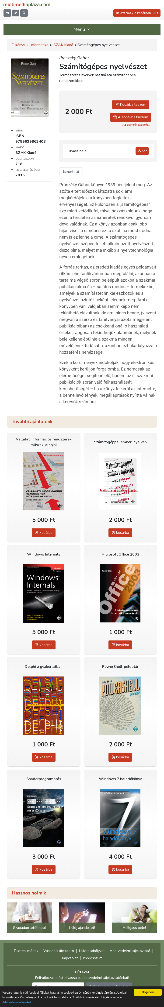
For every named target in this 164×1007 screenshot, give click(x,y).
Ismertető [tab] (71, 171)
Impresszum (92, 958)
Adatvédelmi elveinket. (17, 1002)
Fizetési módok (26, 950)
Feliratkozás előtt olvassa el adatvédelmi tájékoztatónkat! (82, 977)
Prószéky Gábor (74, 58)
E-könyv (18, 44)
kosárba (43, 532)
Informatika (39, 44)
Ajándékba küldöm (130, 117)
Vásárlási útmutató (58, 950)
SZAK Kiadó (63, 44)
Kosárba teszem (130, 104)
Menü (82, 29)
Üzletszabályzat (92, 950)
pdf (142, 151)
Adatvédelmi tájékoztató (130, 950)
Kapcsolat (70, 958)
